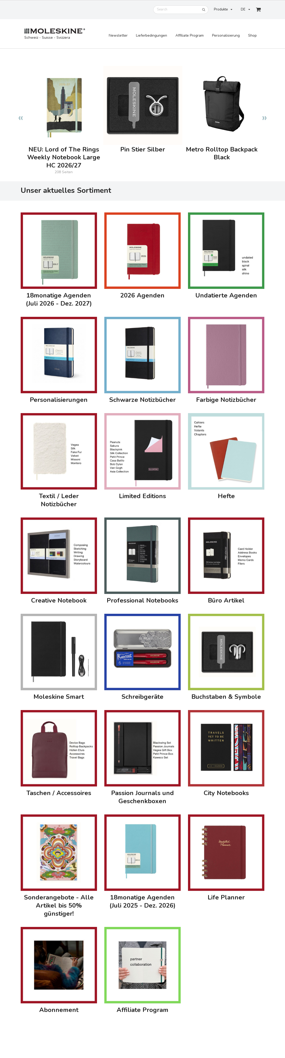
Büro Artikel (226, 600)
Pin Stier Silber (142, 149)
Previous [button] (20, 114)
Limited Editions (142, 496)
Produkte (223, 9)
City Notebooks (226, 793)
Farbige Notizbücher (226, 400)
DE (245, 9)
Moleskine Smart (58, 697)
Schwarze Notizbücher (142, 400)
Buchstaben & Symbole (226, 697)
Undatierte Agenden (226, 295)
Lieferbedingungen (151, 35)
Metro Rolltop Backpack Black (222, 153)
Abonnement (58, 1010)
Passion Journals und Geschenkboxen (142, 797)
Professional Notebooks (142, 600)
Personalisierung (226, 35)
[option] (63, 115)
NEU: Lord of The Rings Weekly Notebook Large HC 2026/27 (63, 157)
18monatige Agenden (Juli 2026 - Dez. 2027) (59, 299)
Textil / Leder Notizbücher (59, 500)
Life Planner (226, 897)
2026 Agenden (142, 295)
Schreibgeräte (142, 697)
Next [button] (264, 114)
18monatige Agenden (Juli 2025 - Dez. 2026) (142, 901)
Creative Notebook (59, 600)
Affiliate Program (189, 35)
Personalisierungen (59, 400)
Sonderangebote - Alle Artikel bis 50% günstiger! (59, 905)
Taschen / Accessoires (58, 793)
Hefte (226, 496)
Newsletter (118, 35)
